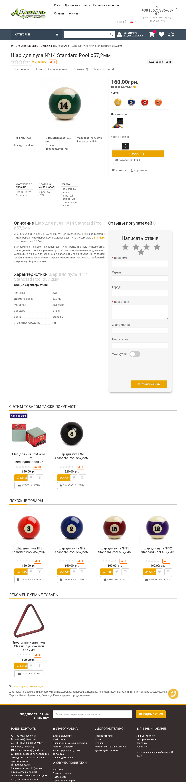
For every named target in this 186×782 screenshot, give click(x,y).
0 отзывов (39, 61)
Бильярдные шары (63, 750)
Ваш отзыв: (122, 294)
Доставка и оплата (77, 5)
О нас (57, 5)
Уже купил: (119, 346)
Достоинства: (121, 317)
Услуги (74, 13)
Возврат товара (62, 765)
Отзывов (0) (81, 69)
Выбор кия (59, 731)
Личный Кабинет (146, 728)
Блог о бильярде (62, 728)
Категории (36, 34)
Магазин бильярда (63, 739)
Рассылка (142, 739)
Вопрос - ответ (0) (105, 69)
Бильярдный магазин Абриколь (70, 735)
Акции (98, 731)
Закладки (142, 735)
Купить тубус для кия (106, 742)
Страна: (117, 265)
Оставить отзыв (149, 376)
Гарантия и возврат (106, 5)
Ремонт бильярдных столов (110, 739)
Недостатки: (120, 332)
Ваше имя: (121, 250)
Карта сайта (59, 769)
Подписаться (151, 706)
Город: (116, 279)
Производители (104, 728)
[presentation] (139, 360)
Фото (39, 69)
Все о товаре (21, 69)
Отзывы (59, 13)
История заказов (146, 731)
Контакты (58, 762)
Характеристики (57, 69)
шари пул (19, 678)
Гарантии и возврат (64, 773)
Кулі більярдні (34, 678)
